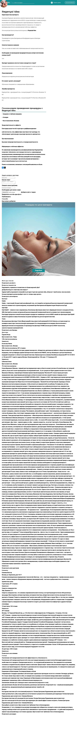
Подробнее (38, 271)
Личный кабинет (69, 2)
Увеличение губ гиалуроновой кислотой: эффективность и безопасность (24, 658)
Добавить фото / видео (28, 192)
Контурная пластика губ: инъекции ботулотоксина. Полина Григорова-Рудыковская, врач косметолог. (33, 698)
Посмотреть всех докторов (10, 568)
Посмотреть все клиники (9, 654)
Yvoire (3, 319)
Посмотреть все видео (9, 714)
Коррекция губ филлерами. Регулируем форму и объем (19, 672)
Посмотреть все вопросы (10, 297)
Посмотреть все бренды (9, 330)
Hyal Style (5, 308)
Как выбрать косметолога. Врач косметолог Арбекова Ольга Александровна (25, 705)
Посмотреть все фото (8, 283)
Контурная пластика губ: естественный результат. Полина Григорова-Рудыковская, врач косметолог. (33, 692)
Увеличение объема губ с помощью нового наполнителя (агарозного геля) (25, 683)
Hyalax (4, 301)
